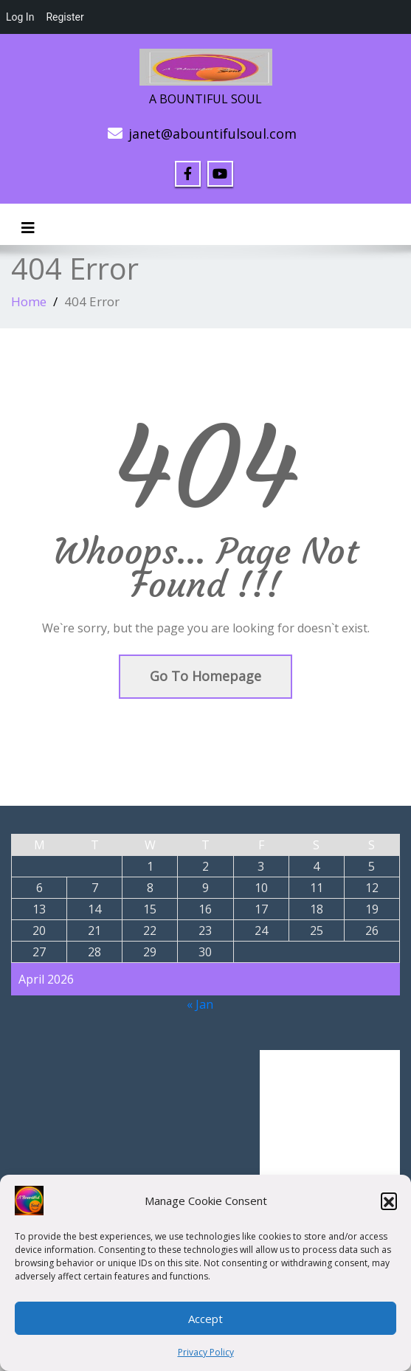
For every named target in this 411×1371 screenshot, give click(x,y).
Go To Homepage (205, 676)
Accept (205, 1318)
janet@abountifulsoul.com (212, 133)
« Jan (200, 1004)
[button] (388, 1200)
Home (28, 301)
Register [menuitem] (64, 17)
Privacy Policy (206, 1352)
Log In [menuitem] (20, 17)
